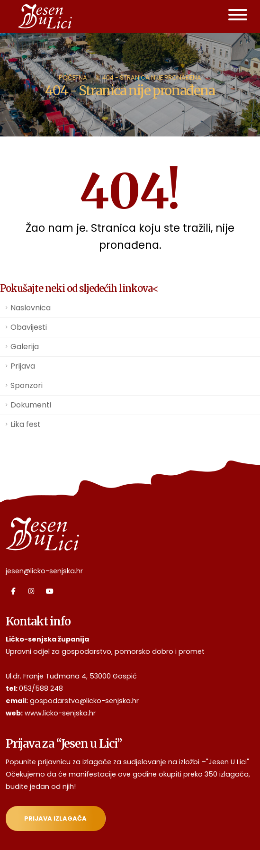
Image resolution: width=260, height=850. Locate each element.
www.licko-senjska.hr (60, 713)
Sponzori (26, 385)
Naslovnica (30, 307)
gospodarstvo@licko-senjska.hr (84, 700)
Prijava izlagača (55, 818)
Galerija (24, 346)
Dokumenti (30, 404)
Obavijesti (28, 327)
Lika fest (25, 424)
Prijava (22, 366)
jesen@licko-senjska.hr (44, 571)
